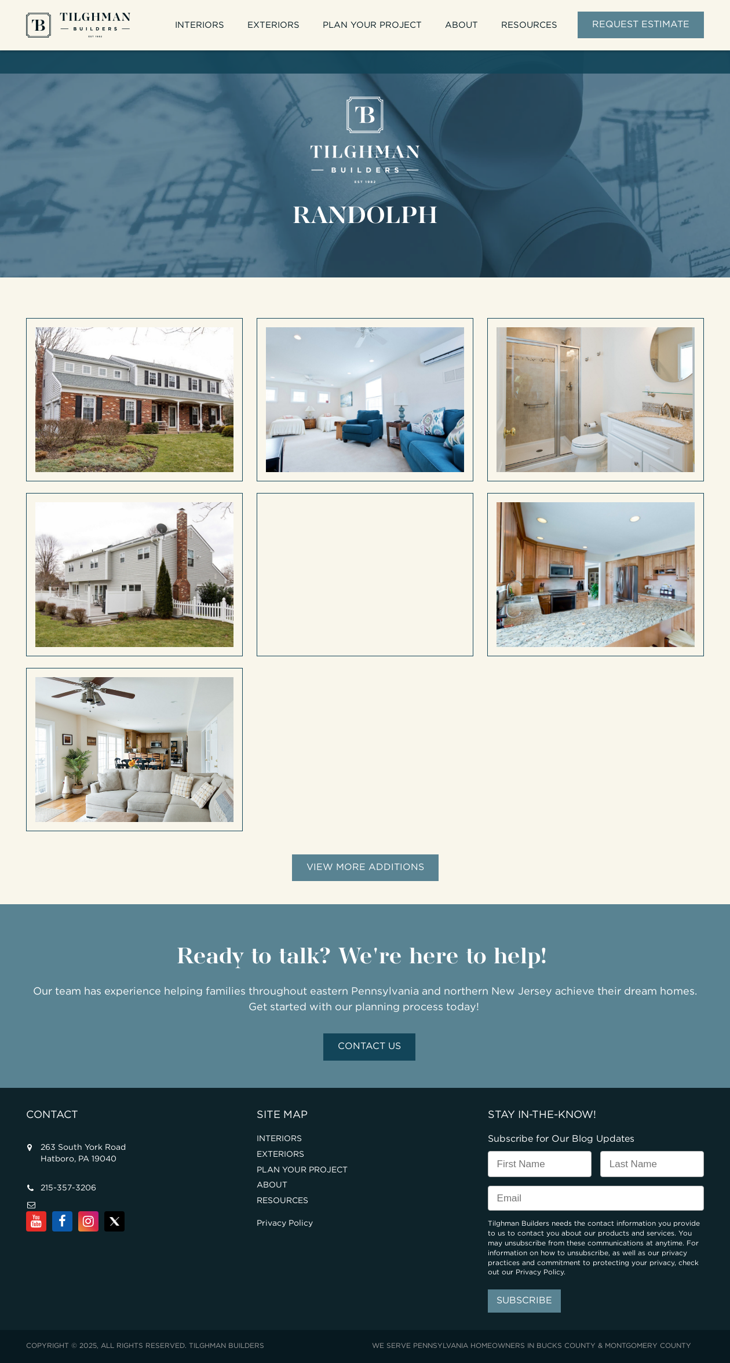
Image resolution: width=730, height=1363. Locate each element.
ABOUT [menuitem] (461, 25)
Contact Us (369, 1046)
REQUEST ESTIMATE (640, 24)
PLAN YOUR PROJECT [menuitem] (372, 25)
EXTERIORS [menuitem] (273, 25)
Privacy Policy (285, 1223)
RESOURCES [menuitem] (529, 25)
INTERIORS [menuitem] (199, 25)
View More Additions (365, 867)
